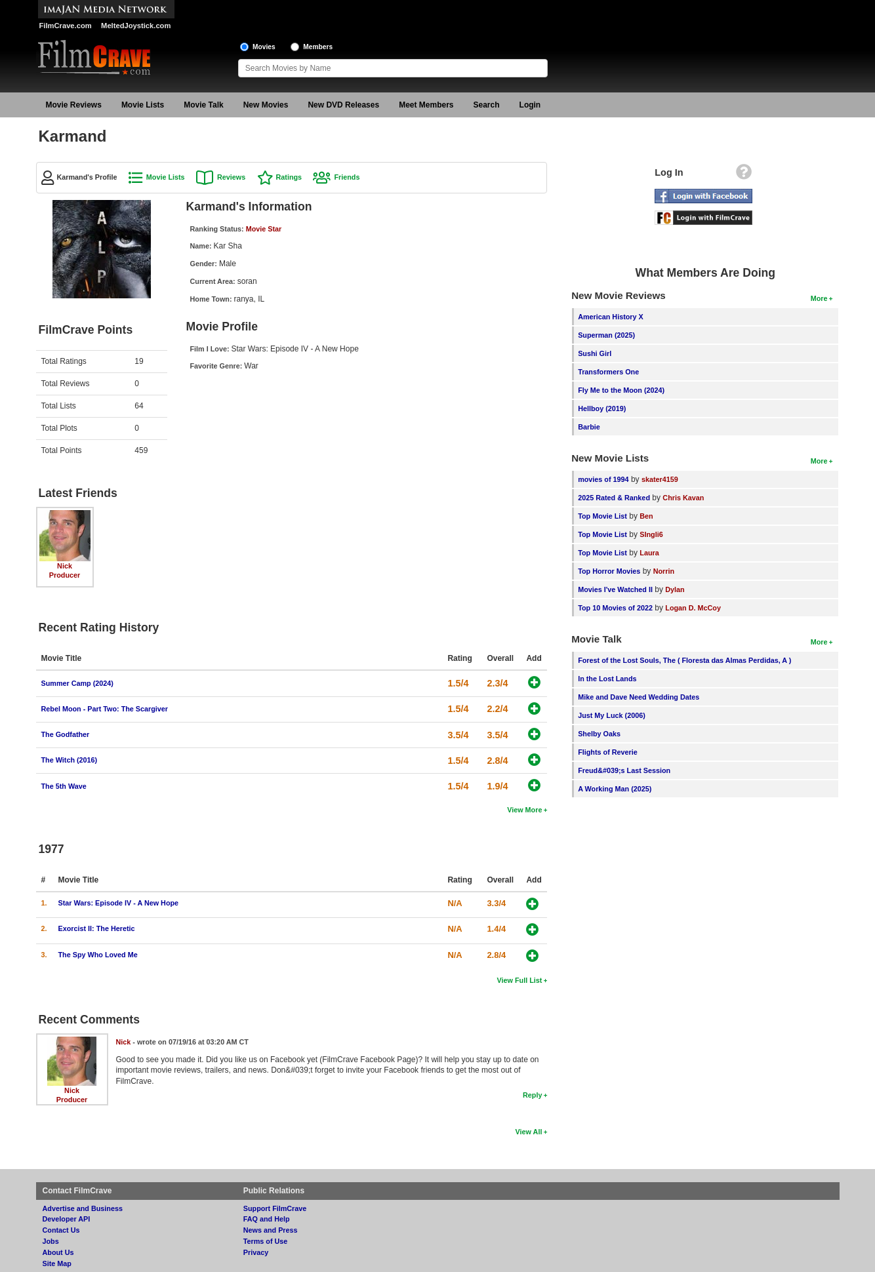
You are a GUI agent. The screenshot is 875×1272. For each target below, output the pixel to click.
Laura (649, 553)
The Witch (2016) (69, 760)
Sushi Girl (594, 353)
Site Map (57, 1263)
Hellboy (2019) (602, 408)
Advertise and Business (83, 1208)
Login (530, 104)
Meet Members (426, 104)
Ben (646, 516)
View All (529, 1132)
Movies (264, 46)
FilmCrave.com (65, 26)
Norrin (663, 571)
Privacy (255, 1252)
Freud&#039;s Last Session (624, 770)
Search (487, 104)
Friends (346, 177)
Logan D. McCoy (693, 608)
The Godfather (65, 734)
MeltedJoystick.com (136, 26)
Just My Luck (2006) (611, 715)
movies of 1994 (603, 479)
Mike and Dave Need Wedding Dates (638, 697)
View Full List (519, 980)
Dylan (674, 589)
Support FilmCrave (275, 1208)
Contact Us (61, 1230)
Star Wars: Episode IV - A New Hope (118, 903)
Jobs (51, 1241)
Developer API (67, 1219)
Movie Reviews (74, 104)
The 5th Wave (64, 786)
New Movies (266, 104)
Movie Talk (203, 104)
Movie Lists (142, 104)
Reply (532, 1095)
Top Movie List (602, 516)
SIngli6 (651, 534)
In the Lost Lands (607, 679)
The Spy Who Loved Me (98, 955)
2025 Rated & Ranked (614, 498)
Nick (64, 566)
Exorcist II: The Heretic (96, 928)
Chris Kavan (683, 498)
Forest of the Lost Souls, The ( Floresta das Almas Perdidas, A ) (684, 660)
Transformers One (608, 372)
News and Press (270, 1230)
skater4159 (659, 479)
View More (524, 810)
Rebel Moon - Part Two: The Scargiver (105, 709)
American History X (610, 317)
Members (318, 46)
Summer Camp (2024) (77, 683)
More (819, 298)
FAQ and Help (266, 1219)
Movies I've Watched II (615, 589)
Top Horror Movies (609, 571)
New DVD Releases (343, 104)
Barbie (589, 427)
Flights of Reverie (608, 752)
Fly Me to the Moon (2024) (621, 390)
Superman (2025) (606, 335)
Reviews (231, 177)
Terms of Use (265, 1241)
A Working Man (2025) (614, 789)
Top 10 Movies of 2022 (615, 608)
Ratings (289, 177)
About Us (58, 1252)
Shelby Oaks (599, 734)
